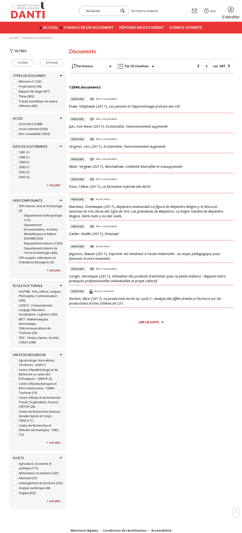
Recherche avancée (144, 11)
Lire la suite (148, 322)
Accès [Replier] (18, 118)
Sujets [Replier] (18, 458)
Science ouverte (185, 27)
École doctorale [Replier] (27, 286)
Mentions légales (84, 530)
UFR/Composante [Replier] (27, 200)
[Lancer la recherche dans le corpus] (122, 11)
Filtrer (23, 62)
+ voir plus (53, 185)
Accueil (50, 27)
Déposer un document (141, 27)
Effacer (52, 62)
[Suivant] (228, 66)
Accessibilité (161, 530)
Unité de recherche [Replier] (29, 355)
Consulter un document (89, 27)
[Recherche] (100, 11)
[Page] (206, 66)
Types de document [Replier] (29, 76)
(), (124, 106)
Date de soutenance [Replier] (30, 146)
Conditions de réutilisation (125, 530)
